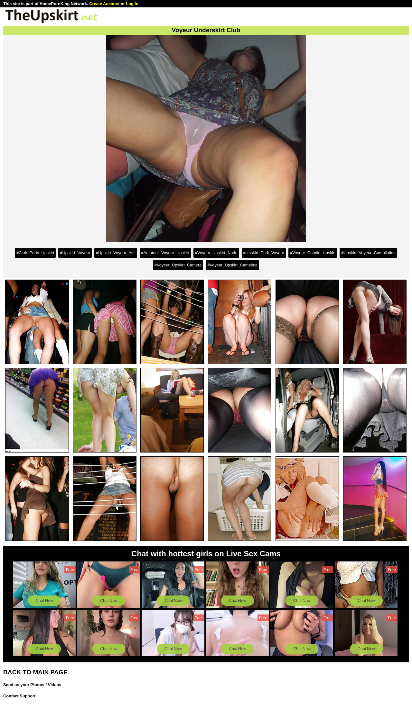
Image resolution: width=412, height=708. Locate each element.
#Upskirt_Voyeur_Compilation (368, 252)
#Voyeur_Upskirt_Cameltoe (232, 265)
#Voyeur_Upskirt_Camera (178, 265)
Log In (132, 3)
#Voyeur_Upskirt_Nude (216, 252)
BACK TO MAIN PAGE (35, 672)
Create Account (104, 3)
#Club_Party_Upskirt (35, 252)
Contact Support (19, 696)
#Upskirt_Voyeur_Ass (115, 252)
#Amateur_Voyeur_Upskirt (165, 252)
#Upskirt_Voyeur (75, 252)
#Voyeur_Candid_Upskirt (313, 252)
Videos (54, 684)
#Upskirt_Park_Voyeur (263, 252)
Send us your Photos (23, 684)
